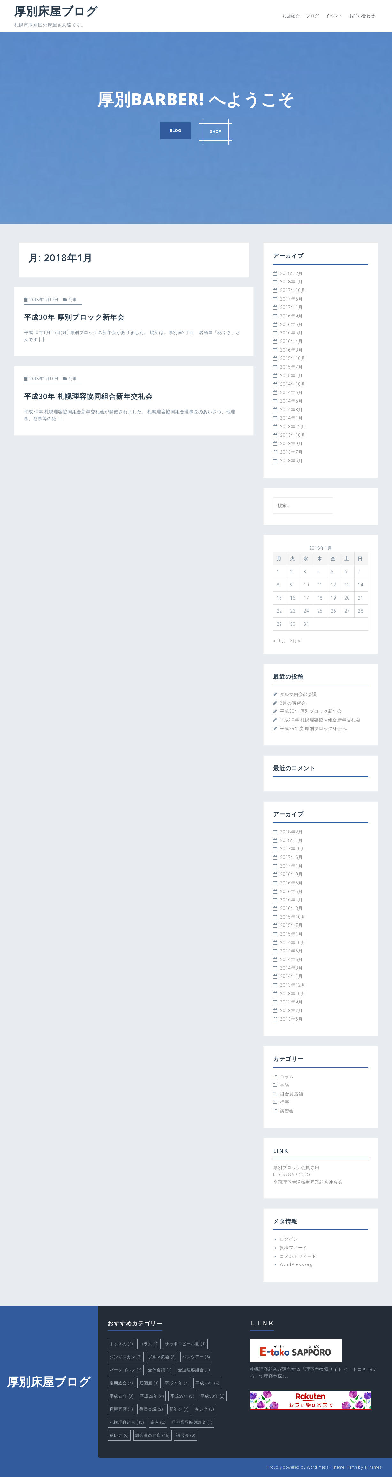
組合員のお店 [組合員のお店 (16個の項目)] (152, 1435)
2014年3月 (291, 409)
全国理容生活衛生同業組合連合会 (308, 1182)
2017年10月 (292, 290)
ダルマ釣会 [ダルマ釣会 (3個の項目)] (162, 1356)
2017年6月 (291, 299)
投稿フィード (293, 1247)
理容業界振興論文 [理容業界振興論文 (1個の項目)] (192, 1422)
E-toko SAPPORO (291, 1174)
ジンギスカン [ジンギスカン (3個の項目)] (126, 1356)
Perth (352, 1467)
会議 (284, 1085)
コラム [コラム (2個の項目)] (149, 1343)
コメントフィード (298, 1256)
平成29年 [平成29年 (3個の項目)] (182, 1396)
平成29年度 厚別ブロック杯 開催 (314, 728)
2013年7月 (291, 452)
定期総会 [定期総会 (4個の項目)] (121, 1383)
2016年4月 (291, 341)
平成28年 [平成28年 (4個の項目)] (152, 1396)
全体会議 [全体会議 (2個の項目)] (160, 1370)
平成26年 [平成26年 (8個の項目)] (207, 1383)
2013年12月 (292, 426)
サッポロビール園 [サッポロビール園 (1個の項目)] (185, 1343)
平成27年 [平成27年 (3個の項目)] (122, 1396)
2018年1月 (291, 281)
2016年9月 (291, 315)
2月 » (295, 640)
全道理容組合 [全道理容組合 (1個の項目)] (194, 1370)
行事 (73, 299)
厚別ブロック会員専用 (296, 1167)
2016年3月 (291, 350)
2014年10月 (292, 384)
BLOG (174, 131)
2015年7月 (291, 366)
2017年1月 (291, 307)
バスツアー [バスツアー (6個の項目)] (196, 1356)
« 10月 (280, 640)
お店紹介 (291, 15)
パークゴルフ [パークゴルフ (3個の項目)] (126, 1370)
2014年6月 (291, 392)
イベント (334, 15)
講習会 (287, 1110)
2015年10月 (292, 358)
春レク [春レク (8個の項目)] (204, 1409)
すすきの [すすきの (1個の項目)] (121, 1343)
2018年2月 (291, 273)
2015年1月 (291, 375)
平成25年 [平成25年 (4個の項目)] (177, 1383)
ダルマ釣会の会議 (298, 694)
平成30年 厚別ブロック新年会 (74, 317)
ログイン (289, 1239)
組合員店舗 (291, 1093)
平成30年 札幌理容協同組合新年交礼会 (88, 396)
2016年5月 (291, 332)
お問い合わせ (362, 15)
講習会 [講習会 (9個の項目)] (186, 1435)
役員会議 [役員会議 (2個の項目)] (151, 1409)
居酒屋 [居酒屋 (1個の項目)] (149, 1383)
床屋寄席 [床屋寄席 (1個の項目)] (121, 1409)
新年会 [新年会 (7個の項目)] (179, 1409)
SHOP (217, 131)
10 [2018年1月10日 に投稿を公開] (306, 584)
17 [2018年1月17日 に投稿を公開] (306, 597)
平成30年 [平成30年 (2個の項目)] (213, 1396)
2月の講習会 (293, 702)
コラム (287, 1076)
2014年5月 (291, 401)
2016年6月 (291, 324)
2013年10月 (292, 435)
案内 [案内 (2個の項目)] (157, 1422)
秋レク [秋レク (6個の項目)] (119, 1435)
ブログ (312, 15)
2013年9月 (291, 443)
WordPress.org (296, 1264)
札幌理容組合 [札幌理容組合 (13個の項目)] (127, 1422)
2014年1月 (291, 418)
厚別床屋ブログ (56, 11)
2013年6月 (291, 460)
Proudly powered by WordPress (297, 1467)
